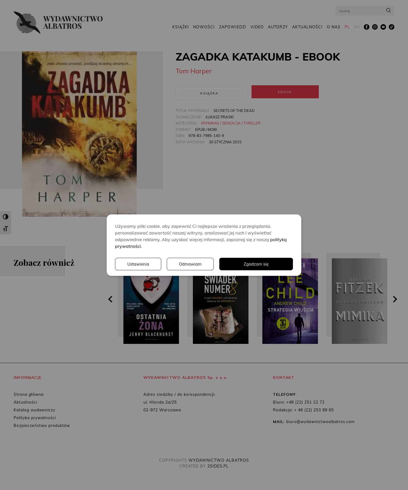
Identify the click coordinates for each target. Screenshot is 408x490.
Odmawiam (269, 264)
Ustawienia (216, 264)
